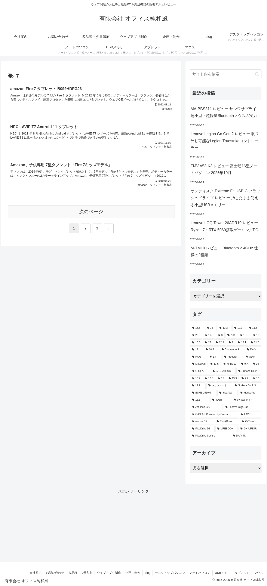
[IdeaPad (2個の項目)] (227, 393)
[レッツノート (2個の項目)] (219, 385)
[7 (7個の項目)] (231, 342)
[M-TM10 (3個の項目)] (230, 364)
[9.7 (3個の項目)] (244, 364)
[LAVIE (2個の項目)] (250, 414)
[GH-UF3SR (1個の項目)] (250, 429)
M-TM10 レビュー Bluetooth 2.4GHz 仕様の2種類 (224, 251)
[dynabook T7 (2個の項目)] (246, 400)
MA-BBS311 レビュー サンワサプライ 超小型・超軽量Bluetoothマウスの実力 (224, 112)
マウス (258, 572)
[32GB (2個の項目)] (220, 400)
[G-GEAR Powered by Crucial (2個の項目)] (214, 414)
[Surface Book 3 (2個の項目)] (247, 385)
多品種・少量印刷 (80, 572)
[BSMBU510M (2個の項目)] (203, 393)
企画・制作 (132, 572)
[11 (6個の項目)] (196, 349)
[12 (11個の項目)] (256, 335)
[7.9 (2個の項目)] (245, 378)
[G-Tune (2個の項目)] (250, 421)
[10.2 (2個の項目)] (196, 378)
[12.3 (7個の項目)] (220, 342)
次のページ (91, 211)
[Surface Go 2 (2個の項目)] (248, 371)
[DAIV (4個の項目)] (253, 349)
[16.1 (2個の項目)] (199, 400)
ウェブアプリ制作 (109, 572)
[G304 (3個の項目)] (252, 357)
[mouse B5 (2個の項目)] (202, 421)
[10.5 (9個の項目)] (196, 342)
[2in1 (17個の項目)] (231, 335)
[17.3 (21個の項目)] (209, 335)
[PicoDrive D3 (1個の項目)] (202, 429)
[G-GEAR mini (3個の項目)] (223, 371)
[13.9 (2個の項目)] (233, 378)
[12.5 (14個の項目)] (244, 335)
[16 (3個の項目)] (256, 364)
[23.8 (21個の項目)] (196, 335)
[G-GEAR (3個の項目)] (200, 371)
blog (147, 572)
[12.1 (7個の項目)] (242, 342)
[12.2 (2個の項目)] (198, 385)
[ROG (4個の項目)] (198, 357)
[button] (257, 74)
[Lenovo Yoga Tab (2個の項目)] (242, 407)
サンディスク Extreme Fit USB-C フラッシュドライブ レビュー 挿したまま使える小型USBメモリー (225, 198)
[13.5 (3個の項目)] (215, 364)
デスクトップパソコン (170, 572)
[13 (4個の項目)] (214, 357)
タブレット (241, 572)
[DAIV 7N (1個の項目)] (246, 436)
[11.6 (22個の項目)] (254, 328)
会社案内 (36, 572)
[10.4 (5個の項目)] (211, 349)
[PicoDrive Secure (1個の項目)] (210, 436)
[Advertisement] (133, 525)
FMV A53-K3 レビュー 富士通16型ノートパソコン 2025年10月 (224, 169)
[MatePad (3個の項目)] (199, 364)
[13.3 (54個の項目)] (224, 328)
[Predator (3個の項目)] (232, 357)
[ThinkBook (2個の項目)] (227, 421)
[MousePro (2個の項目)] (250, 393)
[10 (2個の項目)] (256, 378)
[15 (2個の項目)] (221, 378)
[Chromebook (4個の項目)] (232, 349)
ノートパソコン (199, 572)
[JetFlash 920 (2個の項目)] (206, 407)
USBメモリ (222, 572)
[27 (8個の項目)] (208, 342)
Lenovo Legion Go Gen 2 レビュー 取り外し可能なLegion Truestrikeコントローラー (225, 141)
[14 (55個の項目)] (211, 328)
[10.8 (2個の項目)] (209, 378)
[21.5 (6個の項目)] (255, 342)
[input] (225, 74)
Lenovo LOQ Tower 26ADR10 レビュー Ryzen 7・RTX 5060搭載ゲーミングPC (224, 226)
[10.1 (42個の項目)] (239, 328)
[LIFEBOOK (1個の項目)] (226, 429)
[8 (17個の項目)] (220, 335)
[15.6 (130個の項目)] (197, 328)
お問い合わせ (55, 572)
